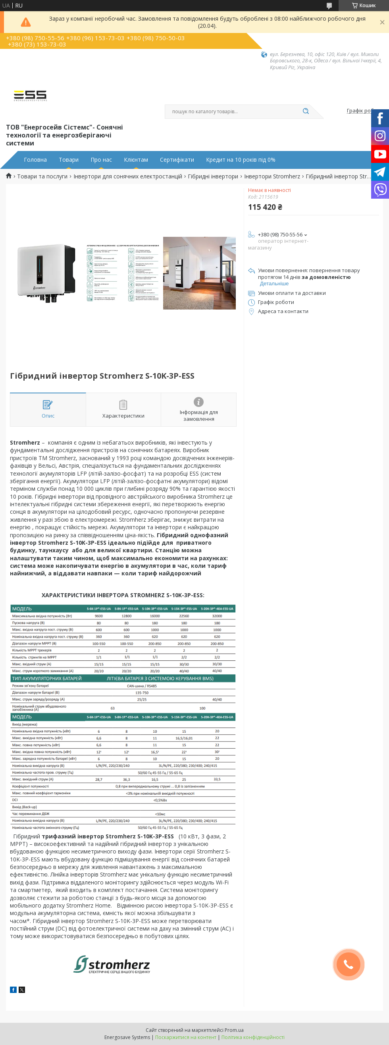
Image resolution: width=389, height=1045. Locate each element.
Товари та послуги (42, 176)
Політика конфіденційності (253, 1037)
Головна (35, 160)
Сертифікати (177, 160)
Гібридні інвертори (213, 176)
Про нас (101, 160)
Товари (69, 160)
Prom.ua (234, 1030)
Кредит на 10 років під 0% (240, 160)
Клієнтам (136, 160)
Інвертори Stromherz (272, 176)
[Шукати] (306, 111)
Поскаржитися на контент (185, 1037)
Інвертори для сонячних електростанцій (127, 176)
